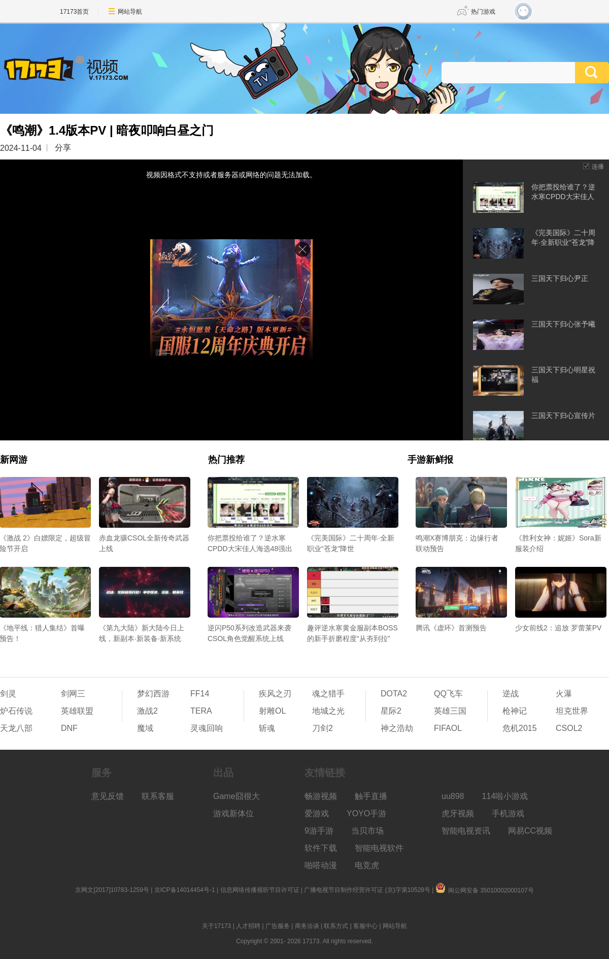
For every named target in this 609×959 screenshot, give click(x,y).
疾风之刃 (275, 693)
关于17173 (216, 926)
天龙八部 (16, 728)
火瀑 (564, 693)
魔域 (145, 728)
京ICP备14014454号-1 (184, 889)
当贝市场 (367, 830)
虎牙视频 (458, 813)
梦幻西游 (153, 693)
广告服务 (277, 926)
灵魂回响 (206, 728)
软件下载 (320, 848)
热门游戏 (483, 11)
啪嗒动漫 (320, 865)
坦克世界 (572, 711)
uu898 (453, 796)
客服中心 (365, 926)
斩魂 (267, 728)
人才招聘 (248, 926)
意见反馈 (107, 796)
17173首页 (74, 11)
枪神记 (514, 711)
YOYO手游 (366, 813)
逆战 (510, 693)
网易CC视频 (530, 830)
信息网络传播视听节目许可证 (259, 889)
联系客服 (158, 796)
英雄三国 (450, 711)
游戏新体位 (233, 813)
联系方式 (336, 926)
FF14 (199, 693)
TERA (201, 711)
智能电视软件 (379, 848)
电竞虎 (367, 865)
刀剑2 (322, 728)
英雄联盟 (77, 711)
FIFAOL (448, 728)
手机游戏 (508, 813)
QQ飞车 (448, 693)
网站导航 (130, 11)
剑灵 (8, 693)
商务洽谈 (307, 926)
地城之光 (328, 711)
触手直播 (371, 796)
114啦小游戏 (505, 796)
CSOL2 (569, 728)
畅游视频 (320, 796)
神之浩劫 (397, 728)
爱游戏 (316, 813)
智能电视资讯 (466, 830)
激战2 (147, 711)
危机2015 (519, 728)
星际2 (391, 711)
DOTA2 (394, 693)
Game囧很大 (236, 796)
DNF (69, 728)
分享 (63, 147)
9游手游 (318, 830)
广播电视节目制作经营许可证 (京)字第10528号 (367, 889)
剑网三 (73, 693)
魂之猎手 (328, 693)
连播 (598, 166)
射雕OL (272, 711)
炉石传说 (16, 711)
